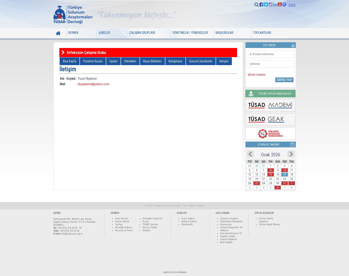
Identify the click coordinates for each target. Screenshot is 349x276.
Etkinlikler (130, 61)
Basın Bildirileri (152, 61)
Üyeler (113, 61)
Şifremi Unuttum (256, 74)
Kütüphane (175, 61)
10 (284, 170)
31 (284, 183)
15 (270, 174)
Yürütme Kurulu (93, 61)
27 (256, 183)
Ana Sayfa (69, 61)
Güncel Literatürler (200, 61)
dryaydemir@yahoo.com (93, 84)
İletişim (224, 61)
